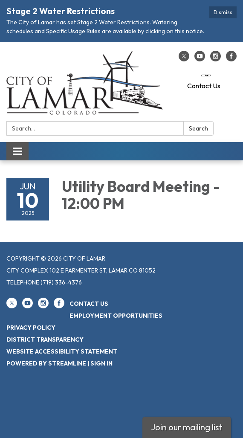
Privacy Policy (30, 327)
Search (198, 128)
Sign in (101, 363)
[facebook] (231, 59)
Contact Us (203, 85)
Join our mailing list (187, 427)
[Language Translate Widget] (206, 75)
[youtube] (199, 59)
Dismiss (223, 12)
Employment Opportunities (115, 315)
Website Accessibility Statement (61, 351)
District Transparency (45, 339)
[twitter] (184, 59)
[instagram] (215, 59)
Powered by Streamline (46, 363)
